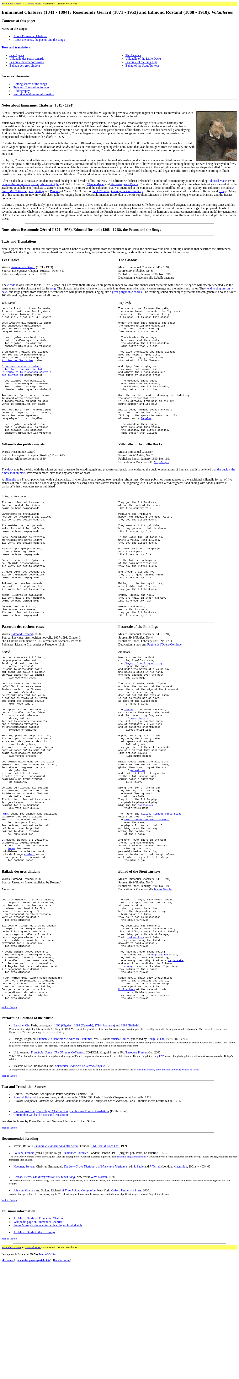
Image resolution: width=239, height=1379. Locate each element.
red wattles (135, 1038)
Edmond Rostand (22, 685)
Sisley (222, 191)
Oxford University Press (126, 1304)
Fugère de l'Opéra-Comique (164, 695)
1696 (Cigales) (63, 1139)
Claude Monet (95, 184)
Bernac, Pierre (22, 1291)
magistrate (175, 1066)
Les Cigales (16, 55)
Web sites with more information (33, 94)
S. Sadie (138, 1280)
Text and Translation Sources (31, 87)
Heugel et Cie (155, 1153)
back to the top (9, 1121)
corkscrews (145, 886)
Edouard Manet (217, 180)
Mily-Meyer (161, 488)
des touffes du (12, 388)
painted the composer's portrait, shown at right (30, 184)
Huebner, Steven (23, 1280)
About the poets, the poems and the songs (39, 39)
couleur (29, 945)
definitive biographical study (131, 1270)
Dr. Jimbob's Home (11, 3)
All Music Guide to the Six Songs (34, 1346)
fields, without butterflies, (162, 896)
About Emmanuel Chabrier (30, 36)
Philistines (126, 1101)
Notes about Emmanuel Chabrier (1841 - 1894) (37, 105)
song (53, 288)
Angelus (146, 440)
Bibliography (21, 90)
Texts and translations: (17, 47)
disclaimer (8, 1374)
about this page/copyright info (34, 1374)
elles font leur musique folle (23, 381)
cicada (11, 285)
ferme (11, 938)
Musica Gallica (120, 1153)
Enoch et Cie (21, 1139)
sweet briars (139, 781)
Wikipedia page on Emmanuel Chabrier (37, 1336)
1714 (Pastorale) (105, 1139)
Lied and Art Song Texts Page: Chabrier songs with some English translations (61, 1225)
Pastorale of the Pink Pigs (141, 62)
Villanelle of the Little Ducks (143, 58)
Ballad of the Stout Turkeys (142, 65)
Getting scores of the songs (30, 83)
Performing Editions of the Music (27, 1132)
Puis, (5, 896)
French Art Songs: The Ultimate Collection (57, 1166)
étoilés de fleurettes (17, 371)
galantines (137, 844)
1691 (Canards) (83, 1139)
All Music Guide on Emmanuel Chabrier (38, 1332)
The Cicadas (133, 55)
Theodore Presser (136, 1166)
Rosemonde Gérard (23, 267)
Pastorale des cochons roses (26, 62)
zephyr (128, 771)
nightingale (159, 1059)
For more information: (19, 1325)
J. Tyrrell (155, 1280)
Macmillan (180, 1280)
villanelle (10, 505)
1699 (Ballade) (130, 1139)
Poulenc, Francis (23, 1267)
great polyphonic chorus (127, 292)
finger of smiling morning (143, 715)
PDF (161, 1170)
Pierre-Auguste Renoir (124, 184)
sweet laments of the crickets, (146, 903)
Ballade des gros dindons (24, 65)
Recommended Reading (20, 1252)
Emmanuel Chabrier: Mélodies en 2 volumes (65, 1153)
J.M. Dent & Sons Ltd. (105, 1260)
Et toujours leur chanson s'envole (26, 385)
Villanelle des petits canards (26, 58)
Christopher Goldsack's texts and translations (41, 1228)
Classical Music (33, 3)
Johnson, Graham (24, 1304)
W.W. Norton (99, 1291)
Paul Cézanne (101, 191)
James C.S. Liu (47, 1368)
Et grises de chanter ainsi (21, 378)
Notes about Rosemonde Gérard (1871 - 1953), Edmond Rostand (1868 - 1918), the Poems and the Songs (81, 230)
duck (10, 495)
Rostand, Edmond (24, 1211)
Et (3, 927)
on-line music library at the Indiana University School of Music (166, 1183)
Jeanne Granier (163, 982)
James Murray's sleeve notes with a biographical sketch (47, 1339)
